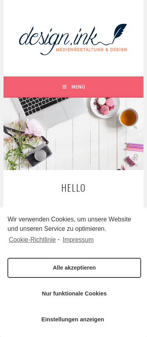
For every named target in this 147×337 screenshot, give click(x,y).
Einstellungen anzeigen (73, 319)
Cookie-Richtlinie (32, 239)
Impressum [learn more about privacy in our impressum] (78, 239)
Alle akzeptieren (74, 268)
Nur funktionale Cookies (74, 293)
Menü (78, 86)
